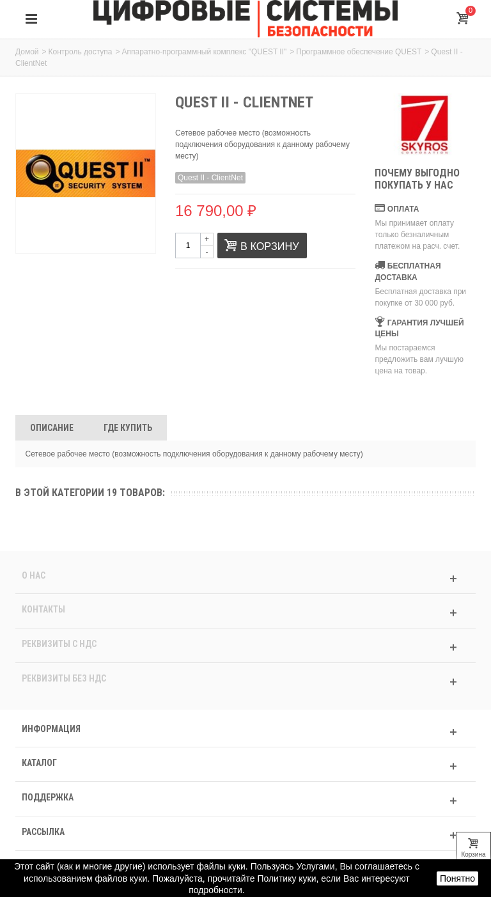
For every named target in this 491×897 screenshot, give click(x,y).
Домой (27, 51)
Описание (52, 428)
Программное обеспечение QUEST (358, 51)
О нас (33, 575)
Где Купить (128, 428)
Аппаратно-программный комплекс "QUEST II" (204, 51)
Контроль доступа (81, 51)
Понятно (457, 878)
